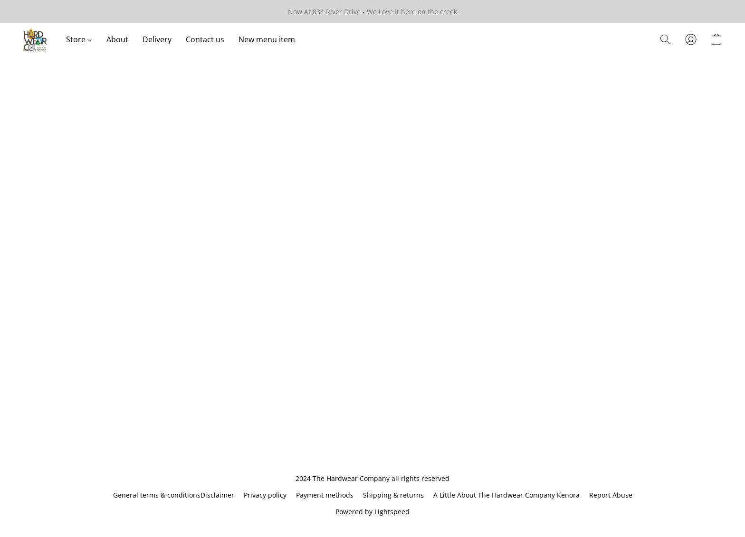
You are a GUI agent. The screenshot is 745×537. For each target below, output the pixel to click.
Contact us (205, 39)
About (117, 39)
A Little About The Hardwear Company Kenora (506, 494)
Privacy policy (265, 494)
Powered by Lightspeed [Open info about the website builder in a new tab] (372, 511)
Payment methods (324, 494)
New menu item (267, 39)
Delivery (157, 39)
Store (79, 39)
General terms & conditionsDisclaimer (173, 494)
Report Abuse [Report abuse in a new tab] (610, 494)
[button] (35, 39)
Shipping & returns (393, 494)
